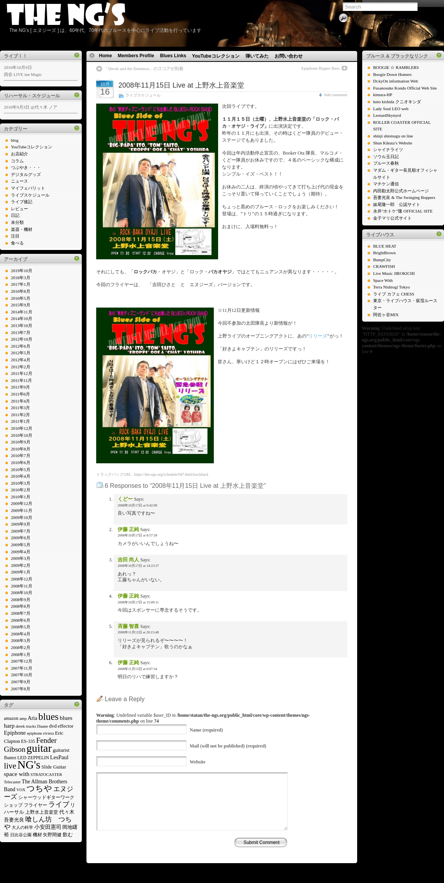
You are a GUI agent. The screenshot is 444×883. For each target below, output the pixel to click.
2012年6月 (20, 346)
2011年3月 (20, 407)
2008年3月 (20, 640)
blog (15, 140)
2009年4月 (20, 551)
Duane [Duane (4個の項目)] (42, 726)
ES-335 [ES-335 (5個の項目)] (28, 741)
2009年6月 (20, 537)
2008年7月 (20, 613)
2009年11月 (21, 510)
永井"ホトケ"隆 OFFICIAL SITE (403, 211)
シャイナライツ (388, 149)
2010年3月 (20, 483)
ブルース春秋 (386, 163)
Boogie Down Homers (392, 74)
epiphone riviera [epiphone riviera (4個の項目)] (40, 733)
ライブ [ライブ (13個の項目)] (58, 804)
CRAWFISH (384, 266)
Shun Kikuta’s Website (392, 143)
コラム (17, 160)
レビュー (19, 208)
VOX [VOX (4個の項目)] (20, 790)
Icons (220, 865)
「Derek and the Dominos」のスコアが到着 (143, 68)
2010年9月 (20, 442)
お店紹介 (19, 153)
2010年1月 (20, 496)
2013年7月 (20, 332)
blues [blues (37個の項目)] (48, 716)
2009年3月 (20, 558)
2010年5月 (20, 469)
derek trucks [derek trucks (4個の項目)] (26, 726)
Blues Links (173, 55)
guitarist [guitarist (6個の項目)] (61, 750)
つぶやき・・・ (26, 167)
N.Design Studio (240, 865)
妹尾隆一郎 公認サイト (396, 204)
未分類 (17, 222)
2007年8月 (20, 688)
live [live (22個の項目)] (10, 765)
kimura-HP (382, 94)
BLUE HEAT (384, 246)
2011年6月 (20, 394)
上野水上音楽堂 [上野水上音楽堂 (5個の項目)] (41, 812)
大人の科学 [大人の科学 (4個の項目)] (22, 827)
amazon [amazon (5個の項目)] (11, 718)
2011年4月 (20, 401)
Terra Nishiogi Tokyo (391, 287)
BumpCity (382, 259)
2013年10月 (21, 325)
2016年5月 (20, 298)
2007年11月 (21, 668)
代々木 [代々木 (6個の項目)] (66, 812)
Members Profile (136, 55)
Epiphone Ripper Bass (320, 68)
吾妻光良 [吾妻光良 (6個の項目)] (14, 820)
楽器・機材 (21, 229)
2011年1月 (20, 421)
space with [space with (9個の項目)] (17, 773)
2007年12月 (21, 661)
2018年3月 (20, 277)
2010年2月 (20, 489)
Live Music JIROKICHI (394, 273)
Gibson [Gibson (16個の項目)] (14, 749)
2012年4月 (20, 359)
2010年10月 (21, 435)
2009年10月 (21, 517)
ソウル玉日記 (386, 156)
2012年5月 (20, 352)
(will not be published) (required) (228, 746)
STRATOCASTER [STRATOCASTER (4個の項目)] (46, 774)
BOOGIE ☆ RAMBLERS (396, 67)
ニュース (19, 181)
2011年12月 (21, 373)
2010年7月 (20, 455)
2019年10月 (21, 270)
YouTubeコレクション (31, 146)
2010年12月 (21, 428)
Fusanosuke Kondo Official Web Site (405, 88)
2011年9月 (20, 387)
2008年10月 (21, 592)
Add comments (335, 95)
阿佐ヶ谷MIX (385, 314)
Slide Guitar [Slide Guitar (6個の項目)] (53, 767)
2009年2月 (20, 565)
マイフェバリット (28, 188)
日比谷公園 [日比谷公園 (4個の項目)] (21, 835)
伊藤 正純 (128, 529)
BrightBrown (384, 252)
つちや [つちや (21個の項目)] (39, 788)
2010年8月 (20, 449)
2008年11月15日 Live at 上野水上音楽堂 (181, 85)
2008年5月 (20, 626)
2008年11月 (21, 586)
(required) (206, 730)
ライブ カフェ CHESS (393, 294)
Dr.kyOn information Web (395, 81)
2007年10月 (21, 674)
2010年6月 (20, 462)
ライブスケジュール (30, 195)
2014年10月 (21, 318)
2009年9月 (20, 524)
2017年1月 (20, 284)
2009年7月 (20, 531)
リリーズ (317, 336)
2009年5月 (20, 544)
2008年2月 (20, 647)
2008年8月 (20, 606)
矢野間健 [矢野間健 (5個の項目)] (52, 834)
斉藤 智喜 (128, 626)
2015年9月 (20, 305)
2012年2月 (20, 366)
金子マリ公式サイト (392, 218)
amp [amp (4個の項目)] (22, 718)
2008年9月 (20, 599)
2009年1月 (20, 572)
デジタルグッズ (26, 174)
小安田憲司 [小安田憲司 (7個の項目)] (48, 827)
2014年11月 (21, 312)
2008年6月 (20, 620)
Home (105, 55)
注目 (15, 236)
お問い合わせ (289, 56)
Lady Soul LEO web (391, 108)
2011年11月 (21, 380)
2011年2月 (20, 414)
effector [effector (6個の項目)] (65, 726)
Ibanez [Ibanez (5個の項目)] (10, 757)
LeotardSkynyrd (387, 115)
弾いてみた (257, 56)
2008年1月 (20, 654)
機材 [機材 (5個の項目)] (37, 834)
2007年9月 (20, 681)
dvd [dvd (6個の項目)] (53, 726)
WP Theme (203, 865)
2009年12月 (21, 503)
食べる (17, 243)
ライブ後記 (21, 201)
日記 (15, 215)
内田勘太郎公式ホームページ (401, 190)
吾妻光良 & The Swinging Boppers (404, 197)
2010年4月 (20, 476)
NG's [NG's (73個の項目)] (29, 764)
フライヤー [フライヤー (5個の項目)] (35, 805)
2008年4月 (20, 633)
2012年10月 (21, 339)
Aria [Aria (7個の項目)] (32, 718)
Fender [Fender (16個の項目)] (46, 740)
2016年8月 (20, 291)
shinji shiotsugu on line (393, 136)
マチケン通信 (386, 183)
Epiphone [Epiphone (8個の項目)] (15, 733)
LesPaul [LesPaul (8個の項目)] (59, 757)
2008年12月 (21, 579)
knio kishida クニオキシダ (397, 101)
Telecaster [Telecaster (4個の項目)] (12, 782)
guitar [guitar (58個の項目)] (39, 748)
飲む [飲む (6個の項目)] (68, 834)
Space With (383, 280)
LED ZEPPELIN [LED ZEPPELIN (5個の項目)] (33, 757)
